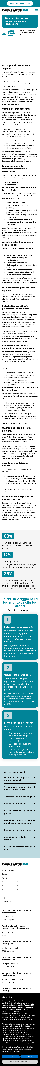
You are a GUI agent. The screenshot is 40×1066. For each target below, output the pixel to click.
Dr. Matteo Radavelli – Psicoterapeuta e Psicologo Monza (17, 974)
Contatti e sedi (7, 902)
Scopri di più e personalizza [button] (20, 1061)
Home (4, 34)
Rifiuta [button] (11, 1056)
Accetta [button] (29, 1056)
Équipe (4, 874)
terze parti (5, 1015)
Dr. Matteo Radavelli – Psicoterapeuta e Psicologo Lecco (17, 990)
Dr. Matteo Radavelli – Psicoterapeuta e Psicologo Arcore (17, 958)
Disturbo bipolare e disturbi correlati (11, 34)
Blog (3, 898)
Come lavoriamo (8, 870)
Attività (4, 878)
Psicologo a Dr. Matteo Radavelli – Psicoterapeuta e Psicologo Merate (15, 927)
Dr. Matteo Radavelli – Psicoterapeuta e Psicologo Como (17, 943)
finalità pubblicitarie (25, 1026)
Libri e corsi (6, 894)
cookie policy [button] (17, 1011)
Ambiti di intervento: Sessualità (13, 890)
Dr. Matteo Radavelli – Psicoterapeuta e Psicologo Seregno (17, 911)
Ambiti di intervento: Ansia (11, 882)
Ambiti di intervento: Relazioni (12, 886)
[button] (37, 997)
